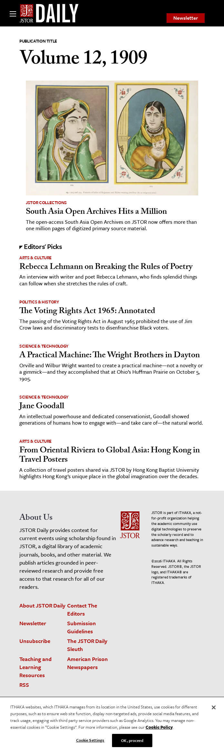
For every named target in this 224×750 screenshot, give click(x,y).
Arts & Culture (35, 257)
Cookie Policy (159, 730)
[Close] (214, 710)
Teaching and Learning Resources (35, 667)
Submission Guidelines (81, 627)
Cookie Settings (90, 743)
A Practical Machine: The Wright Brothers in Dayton (109, 356)
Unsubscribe (34, 641)
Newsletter (185, 17)
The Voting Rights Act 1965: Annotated (87, 312)
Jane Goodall (41, 407)
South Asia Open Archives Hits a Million (96, 212)
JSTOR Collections (46, 202)
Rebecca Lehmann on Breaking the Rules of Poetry (105, 268)
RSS (24, 685)
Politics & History (39, 302)
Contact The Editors (82, 609)
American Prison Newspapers (87, 663)
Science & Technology (43, 346)
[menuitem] (186, 18)
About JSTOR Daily (42, 605)
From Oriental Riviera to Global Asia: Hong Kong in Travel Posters (109, 456)
